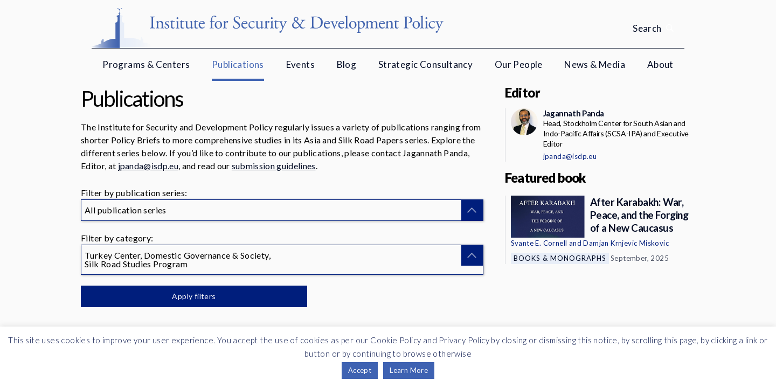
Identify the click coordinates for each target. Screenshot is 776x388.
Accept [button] (359, 370)
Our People (519, 64)
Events (300, 64)
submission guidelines (274, 166)
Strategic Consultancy (425, 64)
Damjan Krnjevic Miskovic (626, 243)
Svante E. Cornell (539, 243)
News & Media (594, 64)
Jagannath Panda (573, 113)
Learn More (409, 370)
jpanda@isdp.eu (148, 166)
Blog (347, 64)
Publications (238, 64)
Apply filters (194, 296)
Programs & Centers (146, 64)
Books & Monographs (560, 258)
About (660, 64)
